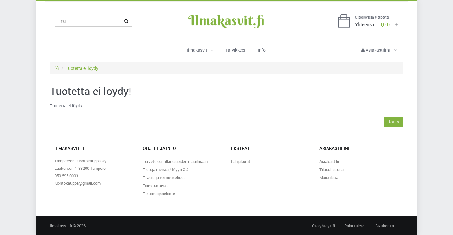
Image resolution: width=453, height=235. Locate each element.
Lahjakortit (240, 161)
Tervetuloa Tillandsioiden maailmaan (175, 161)
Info (262, 50)
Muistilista (328, 177)
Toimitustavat (155, 185)
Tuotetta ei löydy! (82, 68)
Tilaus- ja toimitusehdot (164, 177)
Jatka (393, 122)
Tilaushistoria (331, 169)
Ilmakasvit (200, 50)
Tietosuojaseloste (159, 193)
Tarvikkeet (235, 50)
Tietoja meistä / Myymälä (165, 169)
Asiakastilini (379, 50)
